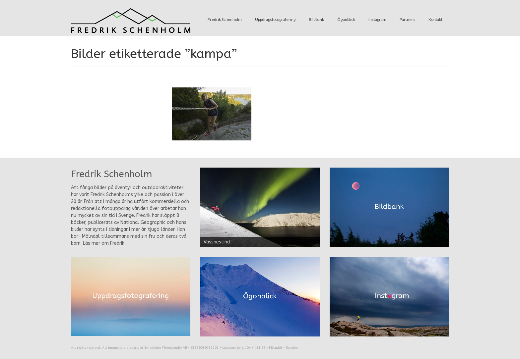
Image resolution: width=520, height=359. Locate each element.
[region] (260, 207)
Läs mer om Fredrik (103, 243)
